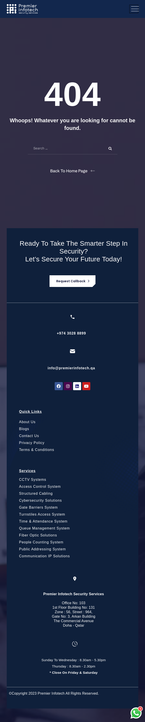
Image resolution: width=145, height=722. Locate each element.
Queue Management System (44, 528)
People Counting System (41, 542)
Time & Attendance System (43, 521)
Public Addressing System (42, 549)
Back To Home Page (68, 170)
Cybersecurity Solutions (40, 500)
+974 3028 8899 (71, 333)
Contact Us (29, 436)
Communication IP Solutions (44, 556)
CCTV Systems (32, 479)
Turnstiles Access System (42, 514)
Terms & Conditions (36, 450)
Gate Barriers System (38, 507)
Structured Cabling (36, 493)
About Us (27, 422)
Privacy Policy (32, 443)
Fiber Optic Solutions (38, 535)
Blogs (24, 429)
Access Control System (40, 486)
